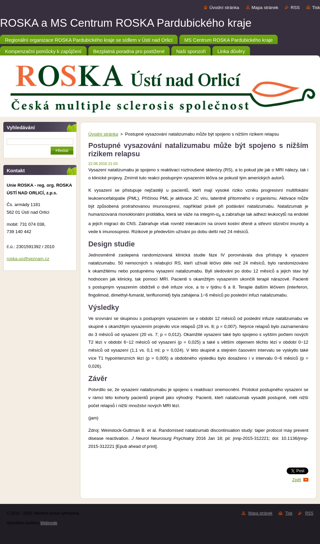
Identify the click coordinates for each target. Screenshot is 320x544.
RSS (295, 7)
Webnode (48, 523)
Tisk (316, 7)
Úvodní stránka (224, 7)
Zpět (296, 479)
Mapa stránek (265, 7)
